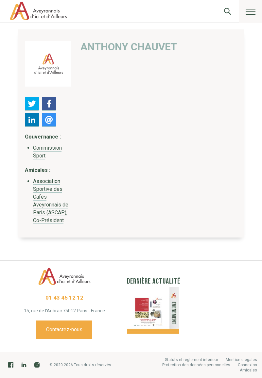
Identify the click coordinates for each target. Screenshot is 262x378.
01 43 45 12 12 (64, 297)
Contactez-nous (64, 329)
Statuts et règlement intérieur (191, 359)
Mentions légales (241, 359)
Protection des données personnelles (196, 365)
